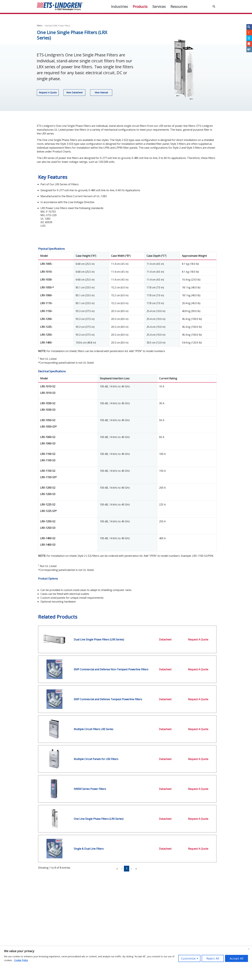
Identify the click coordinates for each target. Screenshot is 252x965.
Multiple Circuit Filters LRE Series (93, 729)
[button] (214, 6)
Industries (119, 6)
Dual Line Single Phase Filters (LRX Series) (99, 639)
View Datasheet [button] (74, 92)
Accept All (236, 958)
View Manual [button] (101, 92)
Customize (188, 958)
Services (159, 6)
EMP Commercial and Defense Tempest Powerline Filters (108, 699)
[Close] (249, 949)
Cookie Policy (21, 960)
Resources (179, 6)
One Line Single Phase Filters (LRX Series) (98, 819)
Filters (39, 25)
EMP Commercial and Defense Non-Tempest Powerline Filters (111, 669)
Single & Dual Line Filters (89, 848)
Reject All (212, 958)
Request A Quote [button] (48, 92)
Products (140, 6)
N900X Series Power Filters (90, 789)
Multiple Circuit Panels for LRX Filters (96, 759)
